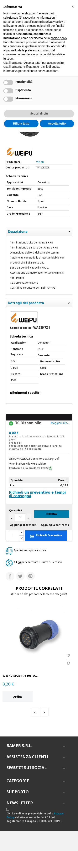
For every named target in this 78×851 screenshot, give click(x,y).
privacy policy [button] (54, 21)
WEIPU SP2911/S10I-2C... (20, 676)
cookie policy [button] (59, 38)
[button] (72, 6)
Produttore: (13, 161)
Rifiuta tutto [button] (21, 123)
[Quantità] (20, 517)
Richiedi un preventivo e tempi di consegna (37, 494)
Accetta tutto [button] (57, 123)
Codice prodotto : (17, 167)
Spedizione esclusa (33, 436)
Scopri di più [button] (39, 113)
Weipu (40, 162)
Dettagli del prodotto (26, 303)
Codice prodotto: (21, 327)
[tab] (39, 232)
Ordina (51, 514)
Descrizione (17, 232)
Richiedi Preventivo (46, 536)
